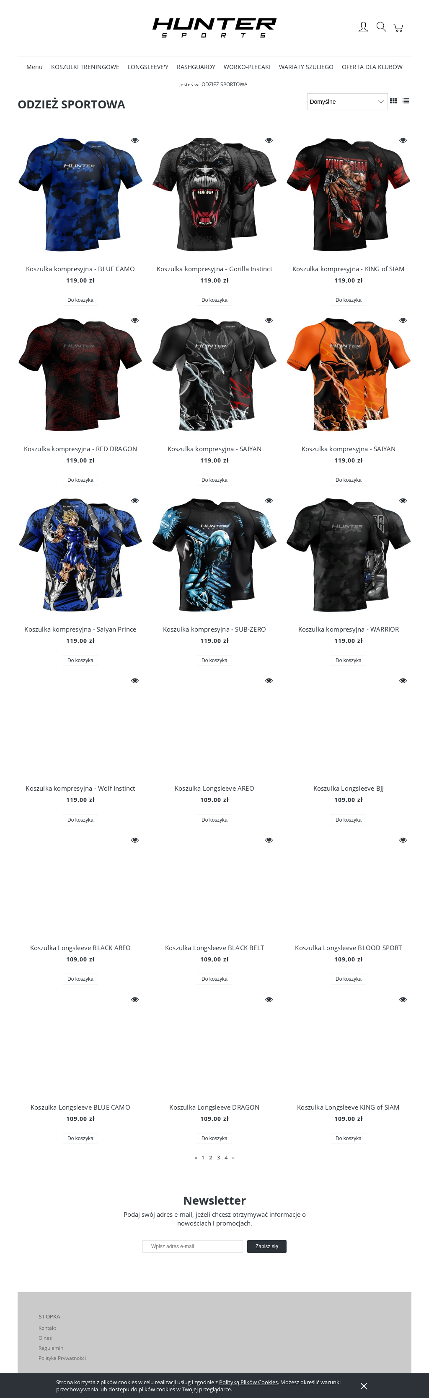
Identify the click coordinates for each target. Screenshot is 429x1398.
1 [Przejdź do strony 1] (203, 1157)
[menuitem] (34, 67)
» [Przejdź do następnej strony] (233, 1157)
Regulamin (51, 1348)
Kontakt (47, 1327)
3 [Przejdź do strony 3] (218, 1157)
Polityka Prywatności (62, 1358)
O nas (45, 1337)
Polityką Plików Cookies (248, 1382)
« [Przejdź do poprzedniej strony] (195, 1157)
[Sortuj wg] (347, 101)
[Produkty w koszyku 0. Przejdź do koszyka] (399, 32)
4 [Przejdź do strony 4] (226, 1157)
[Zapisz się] (267, 1246)
